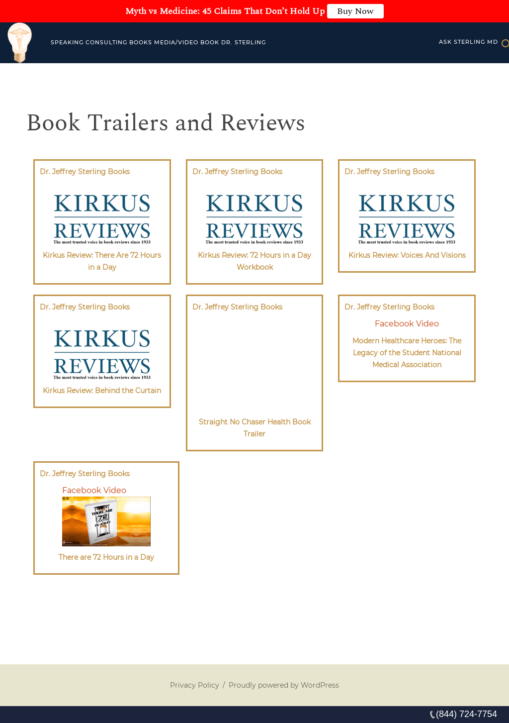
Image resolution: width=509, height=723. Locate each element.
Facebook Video (407, 323)
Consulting (106, 42)
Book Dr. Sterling (233, 42)
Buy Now (355, 11)
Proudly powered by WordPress (284, 685)
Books (140, 42)
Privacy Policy (194, 685)
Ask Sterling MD (468, 41)
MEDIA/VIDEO (176, 42)
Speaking (67, 42)
